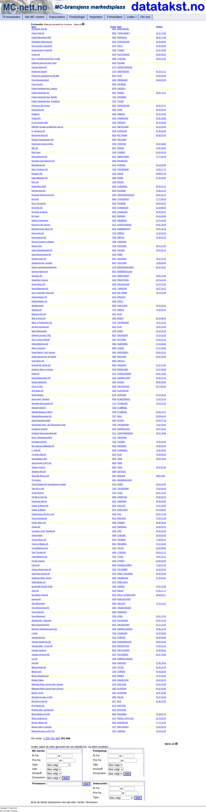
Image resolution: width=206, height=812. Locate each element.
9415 (114, 518)
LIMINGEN (121, 242)
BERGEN (121, 216)
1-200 (46, 738)
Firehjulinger (77, 16)
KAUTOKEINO (123, 54)
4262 (114, 352)
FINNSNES (122, 612)
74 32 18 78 (161, 727)
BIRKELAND (122, 369)
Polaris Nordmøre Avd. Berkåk (44, 97)
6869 (114, 361)
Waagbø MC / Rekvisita (41, 620)
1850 (114, 382)
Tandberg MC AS (39, 471)
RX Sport (35, 216)
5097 (114, 216)
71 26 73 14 (161, 399)
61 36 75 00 (161, 574)
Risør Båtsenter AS (40, 178)
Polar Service (37, 84)
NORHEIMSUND (124, 642)
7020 (114, 488)
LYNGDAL (121, 59)
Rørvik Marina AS (39, 237)
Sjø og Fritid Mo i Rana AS (43, 293)
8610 (114, 84)
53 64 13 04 (161, 484)
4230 (114, 254)
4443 (114, 288)
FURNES (121, 152)
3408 (114, 523)
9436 (114, 131)
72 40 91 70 (161, 310)
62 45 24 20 (161, 667)
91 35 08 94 (161, 131)
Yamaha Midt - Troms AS (42, 646)
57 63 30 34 (161, 395)
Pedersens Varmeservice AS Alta (45, 76)
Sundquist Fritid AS (40, 429)
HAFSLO (121, 361)
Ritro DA (35, 182)
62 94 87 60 (161, 80)
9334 (114, 723)
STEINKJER (122, 403)
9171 (114, 433)
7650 (114, 586)
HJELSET (121, 506)
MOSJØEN (122, 544)
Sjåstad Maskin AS (39, 301)
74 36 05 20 (161, 237)
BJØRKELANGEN (124, 629)
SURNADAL (122, 186)
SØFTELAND (123, 127)
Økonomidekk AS (39, 667)
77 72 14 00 (161, 723)
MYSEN (120, 382)
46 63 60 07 (161, 203)
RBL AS (35, 148)
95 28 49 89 (161, 501)
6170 (114, 706)
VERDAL (121, 586)
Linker (131, 16)
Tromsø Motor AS (39, 540)
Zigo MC (35, 663)
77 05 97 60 (161, 518)
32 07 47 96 (161, 514)
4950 (114, 178)
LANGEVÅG (122, 212)
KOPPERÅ (121, 246)
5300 (114, 391)
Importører (96, 16)
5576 (114, 510)
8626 (114, 135)
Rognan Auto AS (38, 191)
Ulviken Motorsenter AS (41, 569)
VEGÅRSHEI (122, 578)
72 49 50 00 (161, 442)
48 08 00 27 (161, 595)
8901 (114, 271)
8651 (114, 544)
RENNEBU (121, 97)
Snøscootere (57, 16)
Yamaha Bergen (38, 637)
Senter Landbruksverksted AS (44, 267)
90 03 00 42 (161, 110)
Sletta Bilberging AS (40, 344)
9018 (114, 203)
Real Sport (36, 152)
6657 (114, 93)
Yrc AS (34, 659)
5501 (114, 625)
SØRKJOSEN (123, 157)
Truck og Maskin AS (40, 544)
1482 (114, 340)
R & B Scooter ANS (40, 122)
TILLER (120, 101)
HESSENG (121, 259)
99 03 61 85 (161, 135)
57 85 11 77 (161, 591)
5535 (114, 284)
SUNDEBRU (122, 344)
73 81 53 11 (161, 557)
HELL (119, 416)
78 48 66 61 (161, 650)
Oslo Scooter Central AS (42, 46)
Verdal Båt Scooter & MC (42, 586)
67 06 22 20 (161, 340)
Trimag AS (36, 527)
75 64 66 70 (161, 250)
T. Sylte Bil (36, 450)
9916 (114, 446)
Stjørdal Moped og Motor (42, 412)
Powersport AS (38, 110)
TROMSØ (121, 203)
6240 (114, 297)
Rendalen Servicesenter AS (43, 161)
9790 (114, 599)
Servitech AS (37, 276)
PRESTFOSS (123, 280)
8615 (114, 335)
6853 (114, 365)
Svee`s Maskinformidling (42, 437)
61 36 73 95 (161, 701)
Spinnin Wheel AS (39, 382)
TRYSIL (120, 548)
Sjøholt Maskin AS (39, 297)
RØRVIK (120, 237)
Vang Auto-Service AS (41, 574)
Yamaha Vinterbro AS (41, 654)
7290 (114, 671)
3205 (114, 378)
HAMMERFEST (123, 229)
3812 (114, 480)
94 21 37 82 (161, 246)
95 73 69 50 (161, 386)
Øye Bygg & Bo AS (39, 701)
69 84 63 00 (161, 382)
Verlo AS (35, 591)
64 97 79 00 (161, 654)
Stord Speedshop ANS (41, 420)
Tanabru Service (38, 467)
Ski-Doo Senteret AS (40, 327)
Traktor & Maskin (39, 510)
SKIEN (120, 331)
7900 (114, 237)
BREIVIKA (121, 518)
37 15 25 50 (161, 178)
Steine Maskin (37, 395)
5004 (114, 476)
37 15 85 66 (161, 344)
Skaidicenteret (38, 305)
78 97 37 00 (161, 259)
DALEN (120, 697)
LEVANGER (122, 633)
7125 (114, 437)
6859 (114, 348)
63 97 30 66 (161, 693)
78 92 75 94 (161, 459)
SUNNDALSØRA (124, 565)
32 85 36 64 (161, 523)
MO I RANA (122, 135)
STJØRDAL (122, 408)
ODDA (120, 484)
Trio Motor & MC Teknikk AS (43, 531)
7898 (114, 242)
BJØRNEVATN (123, 429)
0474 (114, 46)
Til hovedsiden (11, 16)
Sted (119, 27)
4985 (114, 578)
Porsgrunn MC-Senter (41, 105)
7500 (114, 408)
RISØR (120, 178)
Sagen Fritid (37, 246)
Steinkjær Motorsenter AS (42, 403)
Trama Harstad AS (39, 518)
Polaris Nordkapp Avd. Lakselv (44, 88)
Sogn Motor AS (38, 361)
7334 (114, 442)
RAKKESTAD (123, 680)
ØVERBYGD (122, 723)
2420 (114, 548)
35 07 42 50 (161, 357)
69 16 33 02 (161, 267)
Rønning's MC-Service (41, 225)
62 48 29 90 (161, 561)
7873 (114, 731)
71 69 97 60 (161, 565)
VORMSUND (122, 118)
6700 (114, 591)
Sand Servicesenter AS (41, 254)
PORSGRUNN (123, 42)
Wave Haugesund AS (40, 625)
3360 (114, 471)
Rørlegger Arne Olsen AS (42, 229)
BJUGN (120, 182)
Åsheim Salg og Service (42, 727)
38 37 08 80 (161, 144)
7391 (114, 97)
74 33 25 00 (161, 731)
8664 (114, 714)
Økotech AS (36, 671)
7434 (114, 169)
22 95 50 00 (161, 46)
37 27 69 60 (161, 369)
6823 (114, 501)
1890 (114, 680)
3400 (114, 531)
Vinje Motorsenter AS (40, 608)
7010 (114, 323)
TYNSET (121, 50)
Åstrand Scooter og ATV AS (43, 731)
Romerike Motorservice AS (43, 195)
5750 (114, 484)
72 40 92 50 (161, 233)
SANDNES (121, 527)
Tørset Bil (36, 565)
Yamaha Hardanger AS (41, 642)
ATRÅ (119, 110)
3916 (114, 42)
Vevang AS (36, 599)
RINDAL (120, 93)
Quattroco (36, 114)
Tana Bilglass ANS (39, 459)
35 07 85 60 (161, 697)
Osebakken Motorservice (42, 42)
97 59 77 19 (161, 420)
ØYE (119, 701)
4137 (114, 718)
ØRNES (120, 676)
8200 (114, 63)
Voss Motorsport (38, 616)
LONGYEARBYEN (125, 433)
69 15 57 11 (161, 71)
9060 (114, 199)
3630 (114, 220)
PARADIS (121, 122)
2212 (114, 374)
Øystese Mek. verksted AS (43, 710)
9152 (114, 157)
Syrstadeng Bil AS (39, 442)
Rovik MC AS (37, 208)
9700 (114, 88)
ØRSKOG (121, 297)
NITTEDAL (121, 340)
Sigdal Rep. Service (40, 280)
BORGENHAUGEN (125, 267)
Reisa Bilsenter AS (39, 157)
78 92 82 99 (161, 467)
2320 (114, 152)
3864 (114, 139)
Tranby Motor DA (39, 523)
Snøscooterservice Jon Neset (44, 357)
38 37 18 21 (161, 288)
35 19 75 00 (161, 331)
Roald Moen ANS (39, 186)
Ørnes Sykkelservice (40, 676)
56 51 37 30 (161, 616)
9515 (114, 327)
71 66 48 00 (161, 148)
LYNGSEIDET (123, 199)
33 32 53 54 (161, 569)
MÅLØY (120, 591)
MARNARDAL (123, 29)
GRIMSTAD (122, 497)
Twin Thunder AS (39, 552)
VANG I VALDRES (125, 574)
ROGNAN (121, 191)
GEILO (120, 301)
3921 (114, 105)
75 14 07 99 (161, 293)
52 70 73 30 (161, 284)
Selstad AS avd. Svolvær (42, 263)
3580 (114, 301)
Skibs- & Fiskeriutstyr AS (42, 323)
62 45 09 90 (161, 548)
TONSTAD (121, 144)
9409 (114, 663)
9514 (114, 76)
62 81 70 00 (161, 374)
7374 (114, 233)
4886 (114, 497)
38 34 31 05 (161, 59)
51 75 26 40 (161, 718)
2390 (114, 318)
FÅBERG (121, 114)
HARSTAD (121, 663)
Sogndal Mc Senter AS (41, 365)
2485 (114, 161)
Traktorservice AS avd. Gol (43, 514)
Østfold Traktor (38, 680)
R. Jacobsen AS (38, 131)
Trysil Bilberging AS (40, 548)
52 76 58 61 (161, 510)
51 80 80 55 (161, 527)
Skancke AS (37, 310)
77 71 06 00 (161, 199)
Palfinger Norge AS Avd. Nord (44, 63)
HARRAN (121, 731)
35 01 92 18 (161, 620)
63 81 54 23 (161, 195)
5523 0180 (160, 476)
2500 (114, 50)
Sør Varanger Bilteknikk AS (43, 446)
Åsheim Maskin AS (39, 723)
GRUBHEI (121, 84)
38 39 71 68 (161, 37)
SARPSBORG (123, 71)
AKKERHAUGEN (124, 480)
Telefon (159, 27)
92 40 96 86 (161, 633)
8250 (114, 191)
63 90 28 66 (161, 118)
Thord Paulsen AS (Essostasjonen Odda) (49, 484)
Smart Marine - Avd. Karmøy (43, 352)
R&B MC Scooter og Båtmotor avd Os (47, 127)
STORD (120, 420)
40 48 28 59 (161, 671)
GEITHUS (121, 471)
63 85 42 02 (161, 629)
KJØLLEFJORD (123, 599)
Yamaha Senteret (39, 650)
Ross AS (35, 199)
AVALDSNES (122, 352)
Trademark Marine (39, 501)
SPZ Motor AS (38, 391)
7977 (114, 727)
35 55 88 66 (161, 42)
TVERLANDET (123, 33)
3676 (114, 620)
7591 (114, 557)
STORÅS (121, 442)
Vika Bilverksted (38, 603)
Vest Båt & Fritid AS (40, 595)
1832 (114, 174)
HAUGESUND (123, 284)
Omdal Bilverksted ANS (41, 37)
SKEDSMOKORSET (125, 195)
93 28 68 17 (161, 212)
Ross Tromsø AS (39, 203)
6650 (114, 186)
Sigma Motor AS (38, 284)
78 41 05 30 (161, 229)
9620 (114, 305)
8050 (114, 33)
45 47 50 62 (161, 429)
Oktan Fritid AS (38, 33)
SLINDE (120, 348)
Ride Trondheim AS (40, 169)
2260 (114, 80)
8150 (114, 676)
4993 (114, 344)
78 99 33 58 (161, 446)
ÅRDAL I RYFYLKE (125, 718)
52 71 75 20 (161, 625)
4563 (114, 37)
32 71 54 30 (161, 280)
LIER (119, 531)
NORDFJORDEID (124, 67)
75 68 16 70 (161, 191)
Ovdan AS (36, 54)
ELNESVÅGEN (123, 399)
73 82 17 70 (161, 169)
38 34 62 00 (161, 535)
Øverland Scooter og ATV (42, 697)
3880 (114, 697)
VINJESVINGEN (124, 608)
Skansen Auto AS (39, 314)
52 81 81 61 (161, 352)
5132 (114, 165)
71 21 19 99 (161, 506)
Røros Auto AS (38, 233)
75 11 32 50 (161, 544)
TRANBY (121, 523)
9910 (114, 429)
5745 (114, 395)
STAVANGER (122, 208)
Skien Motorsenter (39, 331)
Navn (34, 27)
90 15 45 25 (161, 114)
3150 (114, 569)
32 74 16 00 (161, 220)
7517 (114, 416)
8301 (114, 263)
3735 (114, 331)
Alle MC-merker (34, 16)
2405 (114, 689)
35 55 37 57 (161, 105)
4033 (114, 208)
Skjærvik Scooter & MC (41, 335)
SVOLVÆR (122, 263)
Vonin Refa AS (38, 612)
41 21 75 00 (161, 33)
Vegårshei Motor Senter (41, 578)
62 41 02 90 (161, 684)
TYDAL (120, 557)
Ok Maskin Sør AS (39, 29)
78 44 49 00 (161, 76)
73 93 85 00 (161, 488)
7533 (114, 246)
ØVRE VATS (122, 510)
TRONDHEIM (123, 169)
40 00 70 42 (161, 93)
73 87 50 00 (161, 425)
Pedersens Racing (39, 71)
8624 (114, 293)
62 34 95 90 (161, 318)
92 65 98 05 (161, 54)
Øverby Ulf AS (37, 693)
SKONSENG (122, 335)
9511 (114, 314)
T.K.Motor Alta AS (39, 454)
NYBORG (121, 165)
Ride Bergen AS (38, 165)
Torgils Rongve (38, 493)
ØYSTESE (121, 710)
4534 (114, 29)
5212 (114, 127)
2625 (114, 114)
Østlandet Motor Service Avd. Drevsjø (47, 684)
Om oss (145, 16)
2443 (114, 684)
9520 (114, 54)
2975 (114, 574)
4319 (114, 527)
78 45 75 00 (161, 327)
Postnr (113, 27)
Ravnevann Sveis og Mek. (43, 144)
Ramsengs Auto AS (40, 135)
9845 (114, 459)
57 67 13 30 (161, 365)
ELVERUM (121, 689)
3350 (114, 280)
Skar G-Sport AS (39, 318)
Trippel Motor (37, 535)
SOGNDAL (121, 365)
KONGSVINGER (124, 225)
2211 (114, 225)
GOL (119, 514)
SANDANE (121, 501)
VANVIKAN (122, 437)
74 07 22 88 (161, 586)
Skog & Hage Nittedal (41, 340)
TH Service (36, 480)
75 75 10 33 (161, 676)
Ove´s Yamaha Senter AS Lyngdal (46, 59)
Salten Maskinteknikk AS (42, 250)
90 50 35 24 (161, 186)
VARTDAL (121, 706)
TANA (119, 459)
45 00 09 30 (161, 497)
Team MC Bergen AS (40, 476)
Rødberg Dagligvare (40, 220)
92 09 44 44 (161, 416)
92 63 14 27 (161, 412)
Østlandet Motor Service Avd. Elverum (47, 689)
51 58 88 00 (161, 208)
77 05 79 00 (161, 663)
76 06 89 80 (161, 263)
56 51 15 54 (161, 493)
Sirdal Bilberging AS (40, 288)
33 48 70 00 (161, 378)
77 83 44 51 (161, 646)
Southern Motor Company (42, 369)
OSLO (120, 46)
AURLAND (121, 395)
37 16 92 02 (161, 578)
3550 (114, 514)
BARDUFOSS (123, 646)
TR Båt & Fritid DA (39, 497)
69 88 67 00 (161, 174)
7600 (114, 633)
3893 (114, 608)
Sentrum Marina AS (40, 271)
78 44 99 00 (161, 454)
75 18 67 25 (161, 714)
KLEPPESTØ (122, 391)
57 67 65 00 (161, 348)
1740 (114, 267)
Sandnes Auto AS (39, 259)
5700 (114, 493)
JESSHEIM (122, 693)
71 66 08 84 (161, 450)
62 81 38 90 (161, 225)
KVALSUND (122, 305)
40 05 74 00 (161, 276)
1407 (114, 654)
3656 (114, 110)
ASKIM (120, 174)
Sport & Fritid (37, 386)
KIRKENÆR (122, 80)
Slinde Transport (38, 348)
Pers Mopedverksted (40, 80)
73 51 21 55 (161, 323)
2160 (114, 118)
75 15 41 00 (161, 335)
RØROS (120, 233)
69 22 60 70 (161, 680)
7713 (114, 403)
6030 (114, 212)
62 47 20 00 (161, 50)
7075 (114, 101)
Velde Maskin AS (39, 582)
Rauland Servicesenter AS (43, 139)
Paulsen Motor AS (39, 67)
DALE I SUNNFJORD (126, 595)
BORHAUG (122, 37)
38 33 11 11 (161, 552)
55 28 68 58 (161, 216)
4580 (114, 59)
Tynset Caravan (38, 561)
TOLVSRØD (122, 569)
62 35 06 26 (161, 152)
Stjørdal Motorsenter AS (42, 416)
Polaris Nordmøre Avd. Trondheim (46, 101)
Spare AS (36, 374)
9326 (114, 646)
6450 (114, 506)
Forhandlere (114, 16)
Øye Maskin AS (38, 706)
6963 (114, 595)
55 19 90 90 (161, 165)
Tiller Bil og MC (38, 488)
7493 (114, 425)
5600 (114, 642)
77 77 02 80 (161, 157)
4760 (114, 369)
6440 (114, 399)
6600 (114, 565)
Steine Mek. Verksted (40, 399)
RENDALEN (122, 161)
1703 (114, 71)
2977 (114, 701)
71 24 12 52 (161, 603)
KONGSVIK (122, 131)
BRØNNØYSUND (124, 271)
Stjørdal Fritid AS (39, 408)
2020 (114, 195)
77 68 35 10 (161, 540)
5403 (114, 420)
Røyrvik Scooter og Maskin (43, 242)
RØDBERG (122, 220)
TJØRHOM (122, 288)
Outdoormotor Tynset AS (42, 50)
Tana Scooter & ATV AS (41, 463)
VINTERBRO (122, 654)
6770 (114, 67)
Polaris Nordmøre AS (40, 93)
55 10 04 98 (161, 122)
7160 (114, 182)
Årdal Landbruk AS (39, 718)
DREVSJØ (121, 684)
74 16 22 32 (161, 403)
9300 (114, 612)
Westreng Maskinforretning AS (44, 629)
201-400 (55, 738)
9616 (114, 229)
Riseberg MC (37, 174)
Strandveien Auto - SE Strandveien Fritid (48, 425)
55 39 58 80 (161, 637)
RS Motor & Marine (40, 212)
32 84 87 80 (161, 531)
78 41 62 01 (161, 305)
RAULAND (121, 139)
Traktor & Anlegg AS (40, 506)
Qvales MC (36, 118)
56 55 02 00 (161, 642)
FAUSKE (121, 63)
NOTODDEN (122, 620)
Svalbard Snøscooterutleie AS (44, 433)
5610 (114, 710)
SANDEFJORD (123, 378)
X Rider (35, 633)
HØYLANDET (123, 727)
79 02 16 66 (161, 433)
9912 (114, 259)
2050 (114, 693)
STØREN (121, 671)
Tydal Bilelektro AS (39, 557)
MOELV (120, 318)
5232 (114, 122)
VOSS (120, 493)
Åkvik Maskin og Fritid (41, 714)
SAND (120, 254)
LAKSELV (121, 88)
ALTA (119, 76)
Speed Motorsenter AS (41, 378)
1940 (114, 629)
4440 (114, 144)
